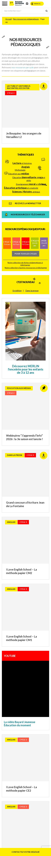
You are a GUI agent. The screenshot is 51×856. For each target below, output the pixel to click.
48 (27, 594)
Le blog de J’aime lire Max (28, 750)
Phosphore (20, 760)
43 (46, 588)
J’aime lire (35, 747)
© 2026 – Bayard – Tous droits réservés (28, 729)
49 (32, 594)
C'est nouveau (26, 241)
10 (12, 588)
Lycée (44, 203)
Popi (35, 739)
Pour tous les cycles (26, 213)
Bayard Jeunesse (25, 739)
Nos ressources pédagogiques (26, 19)
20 (17, 588)
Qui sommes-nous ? (23, 714)
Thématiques (25, 114)
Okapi (20, 758)
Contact (37, 714)
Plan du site (19, 720)
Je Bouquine (34, 755)
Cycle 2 (16, 202)
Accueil (8, 19)
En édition (17, 250)
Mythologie (20, 129)
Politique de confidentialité (27, 725)
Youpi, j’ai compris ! (23, 744)
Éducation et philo (28, 138)
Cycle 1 (7, 202)
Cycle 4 (35, 203)
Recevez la (18, 621)
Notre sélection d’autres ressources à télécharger (26, 227)
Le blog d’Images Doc (33, 752)
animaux (26, 151)
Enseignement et (31, 143)
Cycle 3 (25, 202)
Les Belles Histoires (34, 741)
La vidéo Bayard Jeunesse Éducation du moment (19, 522)
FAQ (20, 717)
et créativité (21, 147)
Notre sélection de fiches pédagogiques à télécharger (25, 223)
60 (40, 594)
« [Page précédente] (4, 588)
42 (41, 588)
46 (16, 594)
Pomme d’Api (18, 741)
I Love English (21, 755)
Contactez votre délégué (26, 852)
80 (22, 599)
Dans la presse (32, 250)
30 (23, 588)
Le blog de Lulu (22, 747)
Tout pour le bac (34, 760)
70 (45, 594)
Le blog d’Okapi (31, 758)
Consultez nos (23, 625)
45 (11, 594)
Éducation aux (18, 133)
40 (30, 588)
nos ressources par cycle (23, 67)
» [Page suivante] (29, 599)
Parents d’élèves (30, 717)
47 (22, 594)
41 (35, 588)
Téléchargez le (25, 629)
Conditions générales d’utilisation (27, 723)
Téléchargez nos (27, 632)
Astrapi (37, 744)
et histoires (22, 122)
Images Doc (18, 752)
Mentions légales (33, 720)
